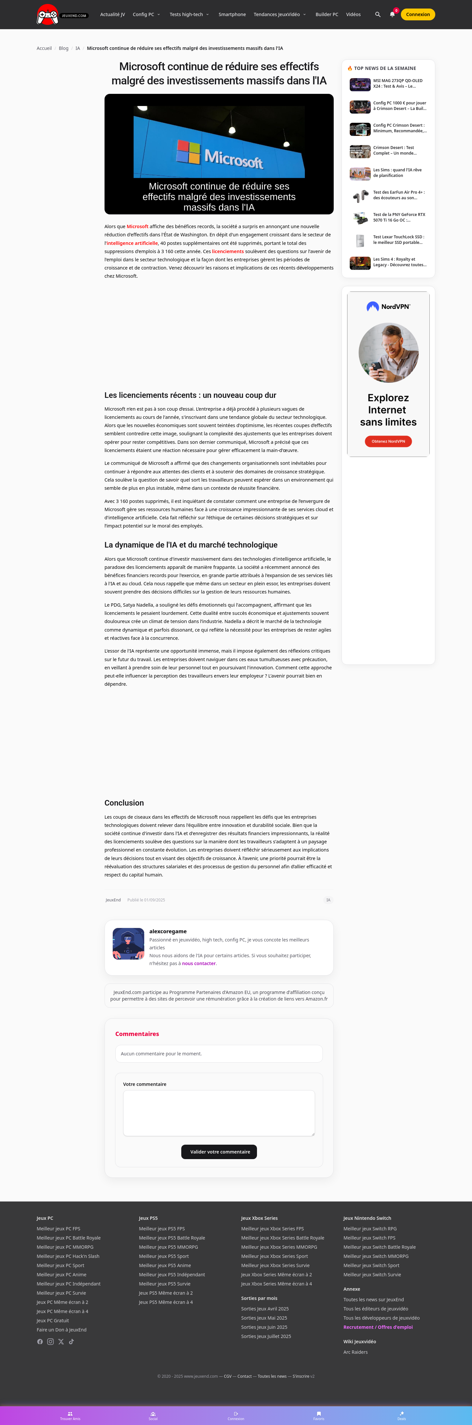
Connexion (418, 14)
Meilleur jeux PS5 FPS (162, 1228)
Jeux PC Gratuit (53, 1320)
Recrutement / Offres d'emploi (378, 1327)
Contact (245, 1376)
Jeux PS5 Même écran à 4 (166, 1302)
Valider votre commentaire (220, 1152)
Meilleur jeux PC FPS (58, 1228)
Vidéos (353, 14)
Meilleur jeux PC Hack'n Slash (68, 1256)
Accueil (44, 48)
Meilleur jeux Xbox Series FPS (272, 1228)
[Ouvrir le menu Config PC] (158, 14)
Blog (64, 48)
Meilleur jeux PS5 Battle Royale (172, 1238)
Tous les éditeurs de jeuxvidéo (376, 1309)
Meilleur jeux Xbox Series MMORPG (279, 1247)
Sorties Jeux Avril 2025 (265, 1309)
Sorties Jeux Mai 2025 (264, 1318)
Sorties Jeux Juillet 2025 (266, 1336)
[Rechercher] (378, 14)
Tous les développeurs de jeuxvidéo (382, 1318)
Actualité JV (112, 14)
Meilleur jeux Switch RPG (370, 1228)
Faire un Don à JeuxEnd (62, 1330)
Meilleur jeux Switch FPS (369, 1238)
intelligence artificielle (132, 243)
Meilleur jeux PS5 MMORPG (168, 1247)
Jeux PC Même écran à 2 (62, 1302)
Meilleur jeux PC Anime (62, 1274)
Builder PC (327, 14)
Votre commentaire (145, 1084)
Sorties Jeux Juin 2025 (264, 1327)
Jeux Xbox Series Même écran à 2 (276, 1274)
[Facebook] (40, 1341)
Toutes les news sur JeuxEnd (374, 1299)
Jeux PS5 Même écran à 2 (166, 1293)
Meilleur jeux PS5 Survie (164, 1284)
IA (77, 48)
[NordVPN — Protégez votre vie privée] (388, 374)
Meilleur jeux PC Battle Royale (69, 1238)
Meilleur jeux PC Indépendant (69, 1284)
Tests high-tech (186, 14)
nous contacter (199, 963)
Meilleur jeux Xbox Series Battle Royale (282, 1238)
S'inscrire (301, 1376)
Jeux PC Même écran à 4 (62, 1311)
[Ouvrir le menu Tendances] (304, 14)
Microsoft (137, 226)
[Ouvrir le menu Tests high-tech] (207, 14)
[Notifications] (392, 14)
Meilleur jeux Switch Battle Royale (380, 1247)
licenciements (228, 251)
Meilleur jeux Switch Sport (372, 1265)
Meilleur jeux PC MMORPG (65, 1247)
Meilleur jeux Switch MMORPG (376, 1256)
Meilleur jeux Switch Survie (372, 1274)
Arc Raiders (356, 1352)
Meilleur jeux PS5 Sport (164, 1256)
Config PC (143, 14)
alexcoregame (168, 931)
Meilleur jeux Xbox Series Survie (275, 1265)
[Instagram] (50, 1341)
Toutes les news (272, 1376)
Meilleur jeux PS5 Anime (165, 1265)
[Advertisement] (219, 334)
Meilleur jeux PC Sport (60, 1265)
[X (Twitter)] (61, 1341)
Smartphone (232, 14)
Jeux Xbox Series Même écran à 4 (276, 1284)
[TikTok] (71, 1341)
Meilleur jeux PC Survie (61, 1293)
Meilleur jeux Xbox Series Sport (274, 1256)
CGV (227, 1376)
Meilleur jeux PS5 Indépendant (172, 1274)
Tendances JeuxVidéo (277, 14)
